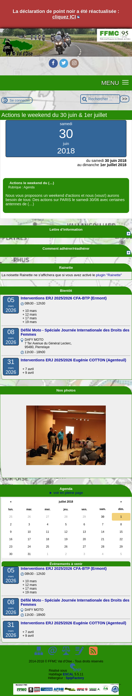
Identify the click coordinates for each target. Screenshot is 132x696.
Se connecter (20, 100)
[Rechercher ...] (100, 99)
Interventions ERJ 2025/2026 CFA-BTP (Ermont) (64, 298)
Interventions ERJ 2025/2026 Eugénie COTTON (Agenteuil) (73, 360)
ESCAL (68, 674)
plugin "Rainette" (109, 275)
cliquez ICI (64, 17)
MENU (110, 82)
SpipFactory (75, 678)
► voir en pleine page (66, 493)
